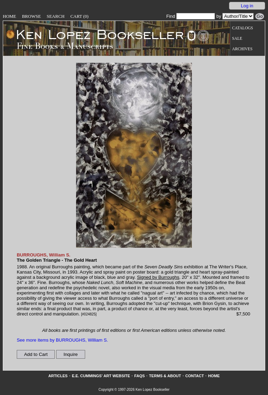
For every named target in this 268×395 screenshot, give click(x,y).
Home (9, 16)
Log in (247, 5)
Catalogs (242, 28)
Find (190, 16)
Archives (242, 49)
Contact (194, 376)
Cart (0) (79, 16)
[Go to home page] (95, 34)
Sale (237, 38)
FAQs (139, 376)
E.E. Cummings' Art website (101, 376)
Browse (31, 16)
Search (56, 16)
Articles (57, 376)
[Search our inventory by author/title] (238, 16)
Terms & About (165, 376)
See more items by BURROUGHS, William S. (62, 340)
